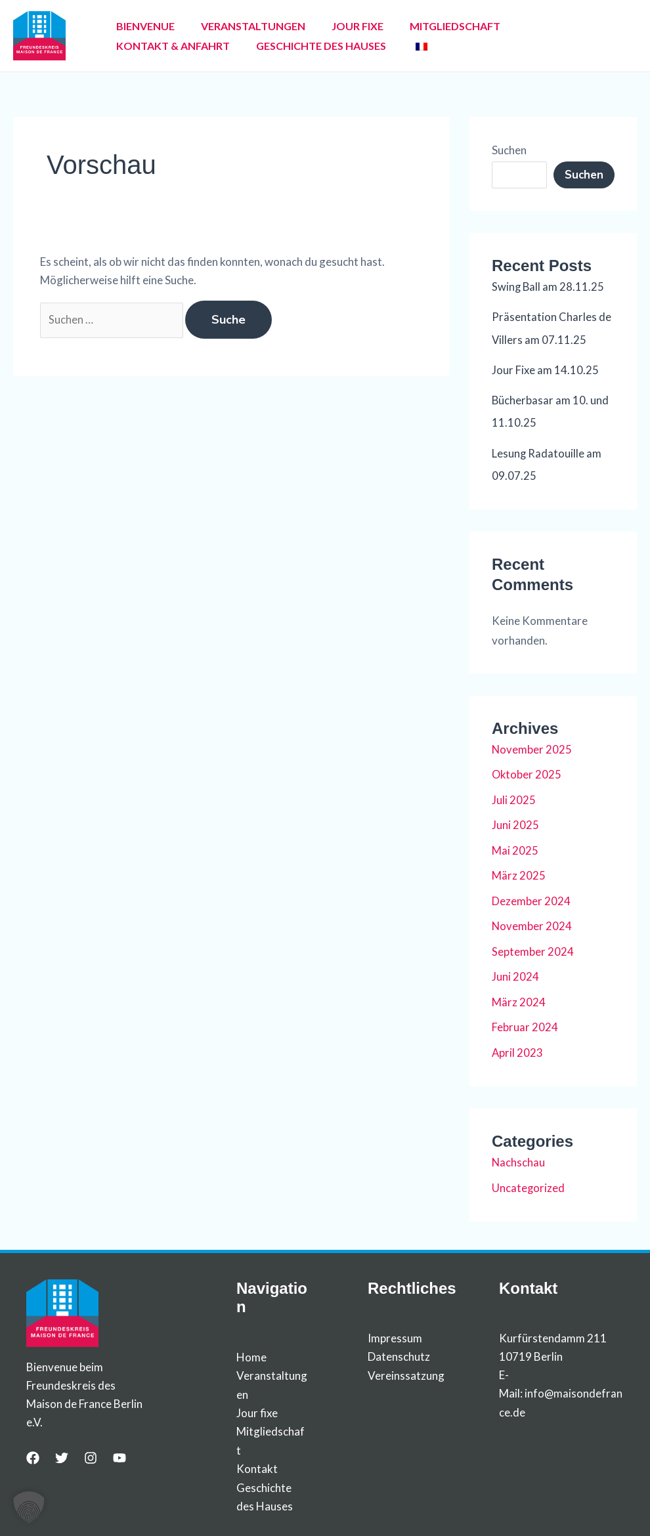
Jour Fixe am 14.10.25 (545, 369)
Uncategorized (528, 1184)
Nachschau (519, 1159)
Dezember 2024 (531, 898)
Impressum (395, 1334)
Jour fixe (257, 1408)
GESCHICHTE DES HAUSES (176, 45)
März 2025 (519, 873)
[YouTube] (119, 1454)
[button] (29, 1507)
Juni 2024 (515, 974)
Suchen (509, 150)
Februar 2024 (525, 1024)
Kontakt (257, 1463)
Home (251, 1353)
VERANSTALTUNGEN (237, 26)
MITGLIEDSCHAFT (418, 26)
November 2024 (532, 924)
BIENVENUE (140, 26)
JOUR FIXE (331, 26)
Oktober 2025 (527, 773)
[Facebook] (32, 1454)
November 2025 (532, 748)
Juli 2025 (514, 798)
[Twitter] (61, 1454)
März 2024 (519, 999)
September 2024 (533, 949)
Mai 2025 (515, 848)
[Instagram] (90, 1454)
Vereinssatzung (406, 1371)
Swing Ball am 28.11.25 (548, 286)
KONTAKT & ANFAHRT (536, 26)
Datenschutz (399, 1352)
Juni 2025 (515, 823)
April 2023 (518, 1049)
